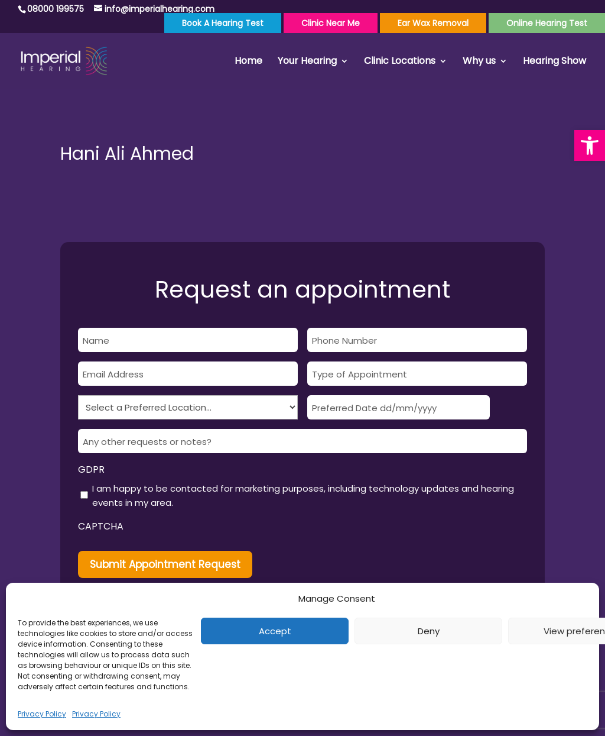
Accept (275, 631)
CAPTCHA (100, 526)
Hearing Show (554, 62)
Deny (429, 631)
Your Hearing (307, 62)
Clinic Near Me (330, 23)
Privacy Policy (42, 714)
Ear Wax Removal (433, 23)
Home (248, 62)
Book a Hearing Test (223, 23)
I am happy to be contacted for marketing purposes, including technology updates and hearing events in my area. (303, 495)
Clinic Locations (399, 62)
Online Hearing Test (546, 23)
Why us (479, 62)
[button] (589, 145)
